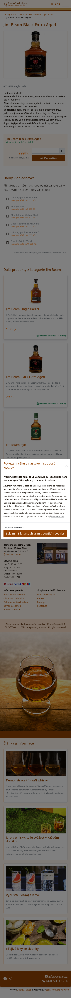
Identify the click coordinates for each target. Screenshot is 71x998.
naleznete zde (57, 516)
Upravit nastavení (14, 527)
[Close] (66, 466)
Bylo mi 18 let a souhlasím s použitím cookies (35, 533)
